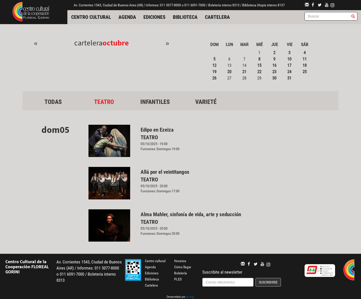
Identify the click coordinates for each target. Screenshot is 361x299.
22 (259, 71)
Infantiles (155, 101)
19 (214, 71)
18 (305, 65)
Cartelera (217, 17)
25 (305, 71)
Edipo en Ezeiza (157, 130)
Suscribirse (268, 282)
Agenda (127, 17)
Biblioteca (185, 17)
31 (289, 78)
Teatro (104, 101)
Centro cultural (91, 17)
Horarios (180, 261)
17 (289, 65)
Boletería (180, 273)
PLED (178, 279)
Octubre (115, 43)
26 (214, 78)
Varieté (206, 101)
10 (289, 58)
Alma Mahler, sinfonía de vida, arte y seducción (191, 214)
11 (305, 58)
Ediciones (154, 17)
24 (289, 71)
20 (229, 71)
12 (214, 65)
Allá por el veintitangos (165, 172)
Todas (53, 101)
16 (274, 65)
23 (274, 71)
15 (259, 65)
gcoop (190, 297)
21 (244, 71)
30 (274, 78)
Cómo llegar (182, 267)
